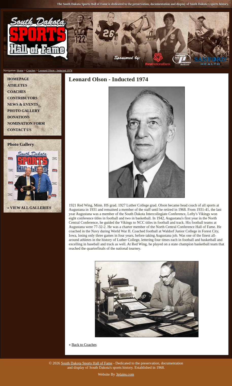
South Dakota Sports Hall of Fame (86, 363)
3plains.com (125, 374)
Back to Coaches (84, 345)
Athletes (17, 85)
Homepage (18, 79)
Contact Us (19, 130)
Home (20, 70)
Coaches (30, 70)
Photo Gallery (23, 111)
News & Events (22, 104)
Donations (18, 117)
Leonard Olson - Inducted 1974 (55, 70)
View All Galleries (30, 208)
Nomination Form (26, 123)
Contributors (22, 98)
